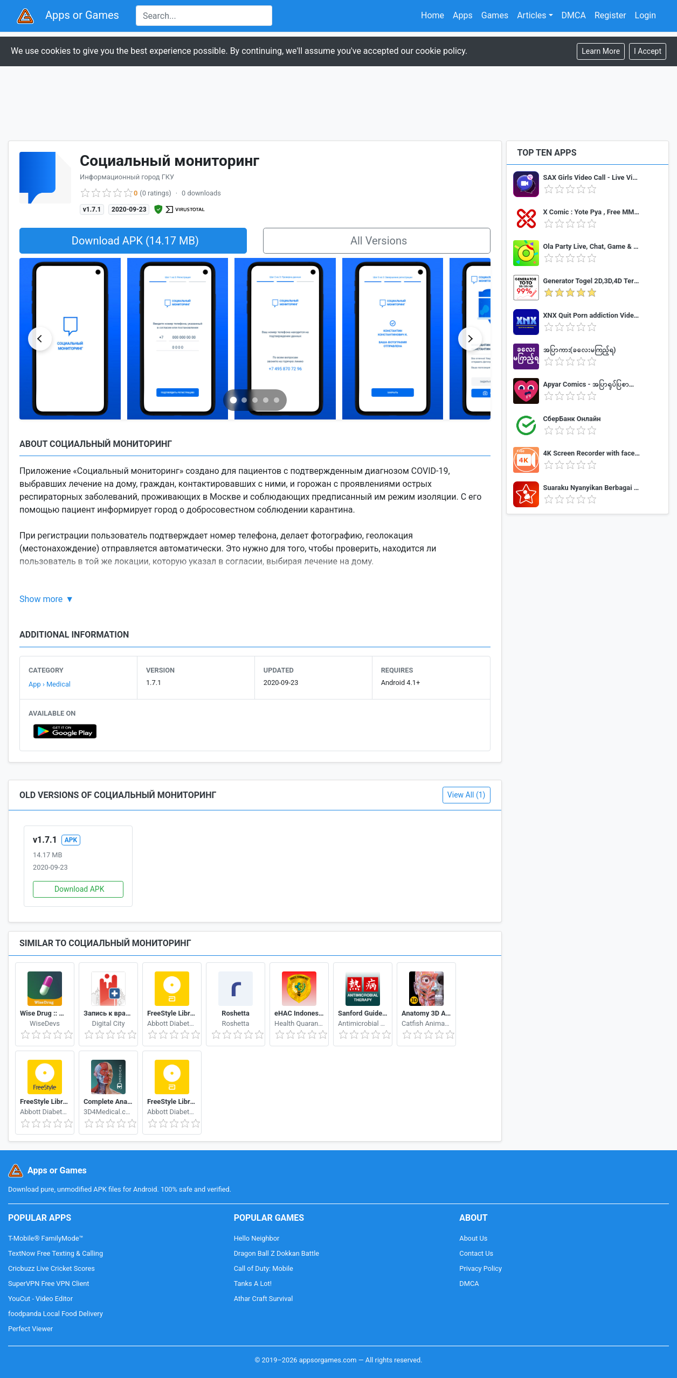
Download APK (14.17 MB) (135, 240)
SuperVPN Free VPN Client (48, 1283)
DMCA (574, 15)
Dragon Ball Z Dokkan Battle (276, 1253)
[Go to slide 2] (244, 400)
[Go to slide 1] (233, 399)
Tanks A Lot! (253, 1283)
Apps (463, 15)
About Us (473, 1238)
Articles (531, 15)
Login (645, 15)
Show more (41, 599)
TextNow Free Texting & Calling (55, 1253)
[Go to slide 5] (276, 400)
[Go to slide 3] (255, 400)
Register (610, 15)
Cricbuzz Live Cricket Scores (51, 1268)
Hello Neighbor (257, 1238)
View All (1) (466, 795)
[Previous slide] (40, 339)
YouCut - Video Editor (40, 1299)
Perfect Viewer (30, 1329)
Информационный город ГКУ (127, 177)
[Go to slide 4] (265, 400)
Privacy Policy (480, 1268)
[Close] (647, 51)
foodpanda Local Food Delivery (55, 1314)
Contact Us (476, 1253)
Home (432, 15)
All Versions (378, 240)
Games (494, 15)
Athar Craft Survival (263, 1299)
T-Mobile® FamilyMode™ (45, 1238)
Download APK (79, 889)
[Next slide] (470, 339)
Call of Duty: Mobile (263, 1268)
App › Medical (50, 684)
